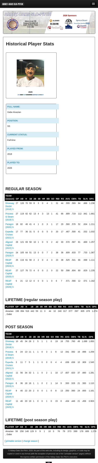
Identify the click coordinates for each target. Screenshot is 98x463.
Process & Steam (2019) (9, 216)
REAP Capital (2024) (8, 263)
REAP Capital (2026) (8, 284)
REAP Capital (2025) (8, 273)
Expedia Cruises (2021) (9, 234)
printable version (14, 441)
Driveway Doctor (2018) (9, 206)
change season (30, 441)
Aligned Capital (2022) (9, 245)
